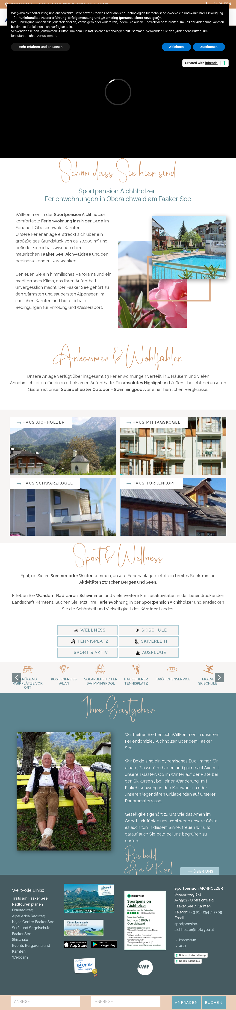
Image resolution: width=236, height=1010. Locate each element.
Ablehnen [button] (176, 47)
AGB (182, 946)
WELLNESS (90, 630)
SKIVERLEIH (151, 641)
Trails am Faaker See (30, 898)
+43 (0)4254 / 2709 (205, 912)
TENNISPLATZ (90, 641)
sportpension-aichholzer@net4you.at (194, 927)
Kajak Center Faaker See (33, 922)
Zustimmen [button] (209, 47)
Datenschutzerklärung (192, 955)
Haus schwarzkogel (45, 483)
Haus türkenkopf (151, 483)
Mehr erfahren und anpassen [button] (40, 47)
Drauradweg (22, 910)
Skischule (20, 939)
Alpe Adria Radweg (28, 916)
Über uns (200, 871)
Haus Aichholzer (41, 422)
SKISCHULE (151, 630)
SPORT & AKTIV (91, 652)
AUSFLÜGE (151, 652)
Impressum (187, 940)
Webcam (20, 957)
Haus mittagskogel (154, 422)
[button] (16, 677)
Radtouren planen (27, 904)
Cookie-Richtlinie (189, 961)
